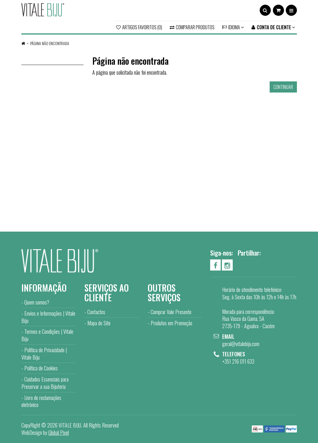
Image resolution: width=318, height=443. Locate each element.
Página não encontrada (49, 43)
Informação (44, 287)
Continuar (283, 86)
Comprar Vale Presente (171, 312)
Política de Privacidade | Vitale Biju (44, 353)
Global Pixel (58, 432)
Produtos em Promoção (171, 323)
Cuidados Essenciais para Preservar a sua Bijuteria (45, 382)
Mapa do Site (98, 323)
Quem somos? (36, 302)
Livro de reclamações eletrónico (41, 401)
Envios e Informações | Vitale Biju (48, 316)
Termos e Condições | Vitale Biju (47, 335)
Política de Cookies (41, 368)
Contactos (96, 312)
